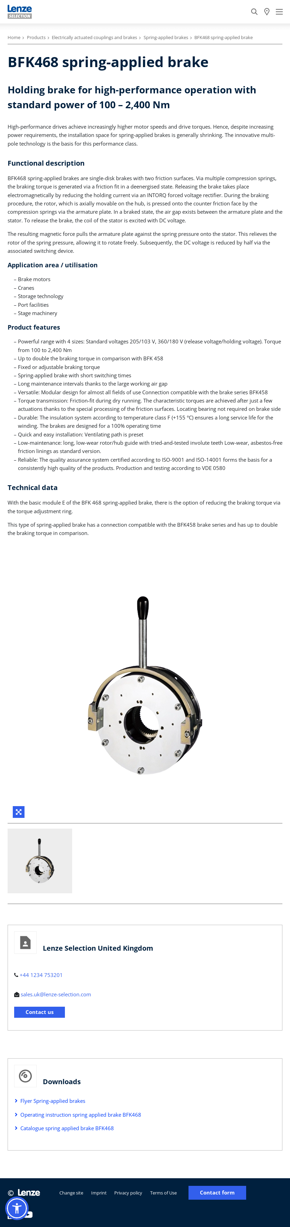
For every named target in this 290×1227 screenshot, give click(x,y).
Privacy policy (128, 1193)
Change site (71, 1193)
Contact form (217, 1192)
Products (36, 37)
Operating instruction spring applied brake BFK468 (80, 1114)
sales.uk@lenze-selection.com (56, 994)
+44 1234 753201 (41, 974)
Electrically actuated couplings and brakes (94, 37)
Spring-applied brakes (166, 37)
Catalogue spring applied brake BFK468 (67, 1128)
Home (14, 37)
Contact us (40, 1011)
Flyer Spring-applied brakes (52, 1100)
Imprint (99, 1193)
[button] (17, 1208)
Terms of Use (163, 1193)
